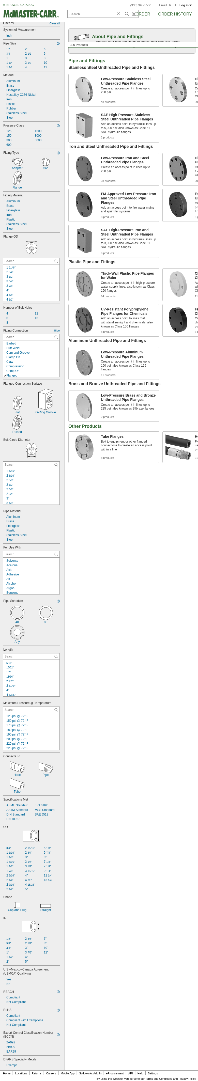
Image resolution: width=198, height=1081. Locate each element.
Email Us (165, 5)
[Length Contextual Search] (31, 656)
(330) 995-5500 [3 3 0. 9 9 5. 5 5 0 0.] (140, 5)
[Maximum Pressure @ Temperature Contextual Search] (31, 710)
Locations (21, 1073)
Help (140, 1073)
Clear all (55, 23)
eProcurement (115, 1073)
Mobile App (67, 1073)
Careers (51, 1073)
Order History (175, 14)
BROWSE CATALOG (20, 4)
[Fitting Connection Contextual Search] (31, 337)
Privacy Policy (187, 1078)
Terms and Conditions (158, 1078)
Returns (37, 1073)
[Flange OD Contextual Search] (31, 261)
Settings (153, 1073)
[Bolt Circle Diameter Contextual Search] (31, 464)
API (130, 1073)
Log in (185, 5)
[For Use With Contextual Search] (31, 554)
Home (6, 1073)
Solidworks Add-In (90, 1073)
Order (142, 14)
